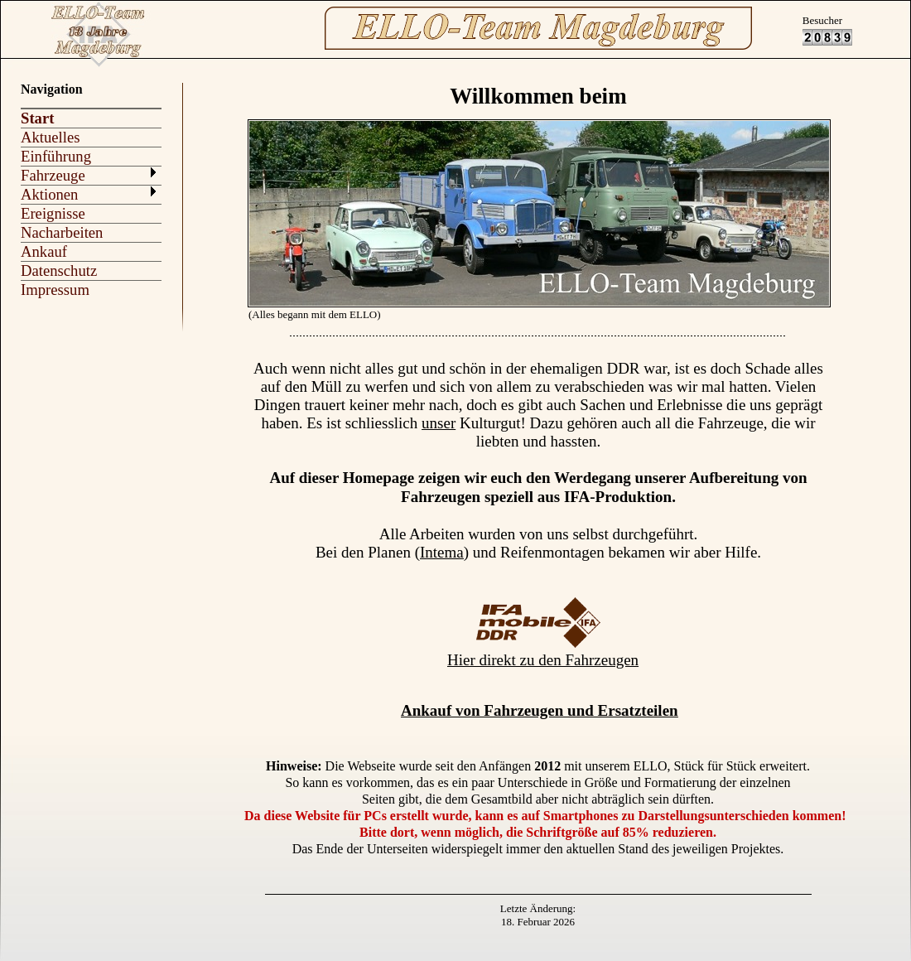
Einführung (56, 156)
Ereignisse (53, 213)
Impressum (55, 289)
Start (37, 118)
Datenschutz (59, 270)
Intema (442, 552)
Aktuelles (50, 137)
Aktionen (49, 194)
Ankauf (44, 251)
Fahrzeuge (53, 175)
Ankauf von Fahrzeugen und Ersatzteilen (539, 710)
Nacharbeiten (62, 232)
